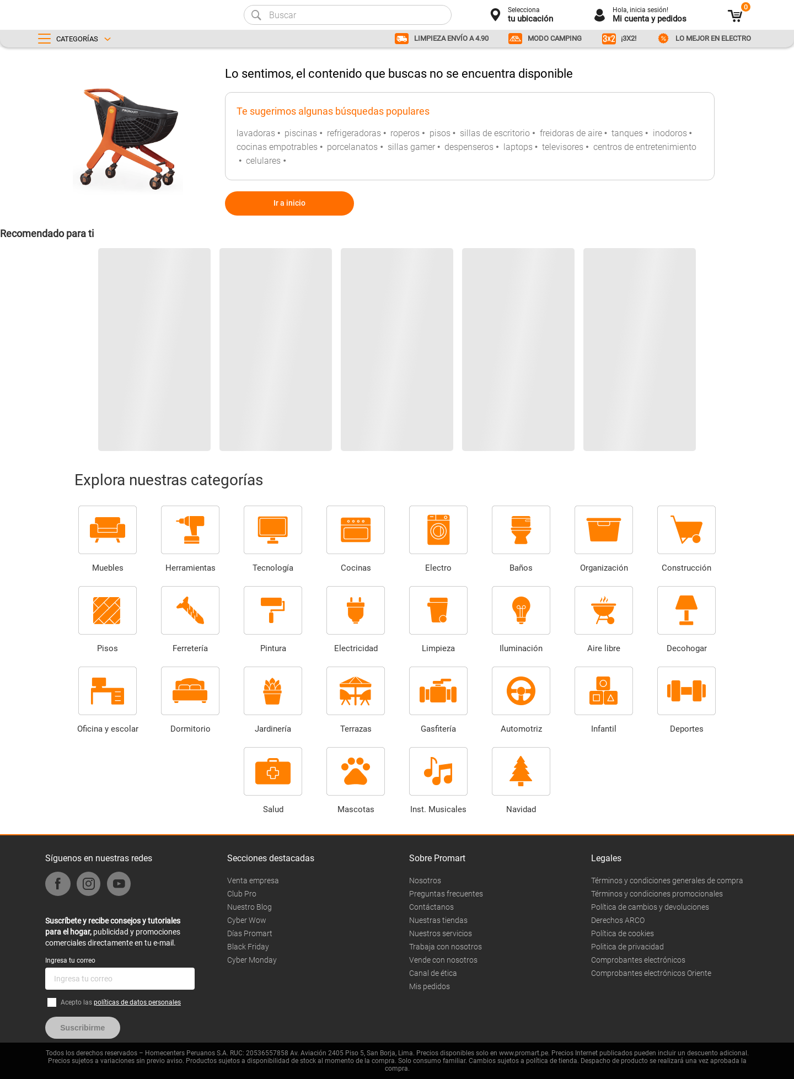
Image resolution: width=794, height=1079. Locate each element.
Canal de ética (433, 973)
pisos (440, 133)
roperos (405, 133)
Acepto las (121, 1002)
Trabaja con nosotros (445, 946)
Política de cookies (622, 933)
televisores (562, 147)
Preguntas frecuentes (446, 893)
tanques (627, 133)
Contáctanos (431, 907)
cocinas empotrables (277, 147)
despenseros (468, 147)
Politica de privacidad (627, 946)
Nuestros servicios (440, 933)
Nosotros (425, 880)
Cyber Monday (252, 959)
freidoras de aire (571, 133)
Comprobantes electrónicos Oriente (651, 973)
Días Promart (249, 933)
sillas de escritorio (495, 133)
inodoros (670, 133)
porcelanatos (352, 147)
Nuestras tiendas (438, 920)
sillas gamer (411, 147)
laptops (518, 147)
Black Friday (248, 946)
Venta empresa (253, 880)
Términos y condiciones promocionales (657, 893)
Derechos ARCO (618, 920)
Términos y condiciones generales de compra (667, 880)
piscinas (301, 133)
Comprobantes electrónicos (638, 959)
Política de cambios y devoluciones (650, 907)
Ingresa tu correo (70, 960)
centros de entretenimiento (644, 147)
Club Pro (241, 893)
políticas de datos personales (137, 1002)
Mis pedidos (429, 986)
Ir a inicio (289, 202)
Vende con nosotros (443, 959)
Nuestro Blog (249, 907)
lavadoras (256, 133)
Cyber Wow (246, 920)
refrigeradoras (354, 133)
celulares (263, 160)
